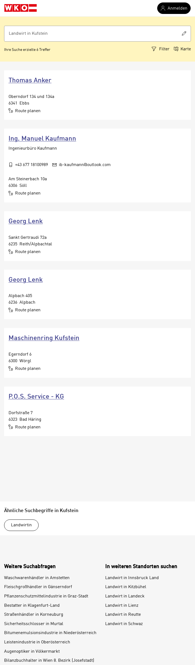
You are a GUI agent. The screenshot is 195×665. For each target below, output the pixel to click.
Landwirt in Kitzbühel (125, 587)
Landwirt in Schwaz (124, 624)
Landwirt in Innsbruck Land (132, 578)
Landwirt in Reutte (123, 614)
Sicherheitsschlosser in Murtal (33, 624)
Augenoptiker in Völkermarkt (32, 651)
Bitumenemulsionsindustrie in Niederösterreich (50, 633)
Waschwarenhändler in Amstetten (37, 578)
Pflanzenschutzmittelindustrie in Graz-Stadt (46, 596)
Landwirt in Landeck (125, 596)
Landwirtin (21, 525)
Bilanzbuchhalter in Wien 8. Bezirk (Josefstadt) (49, 660)
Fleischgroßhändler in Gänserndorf (38, 587)
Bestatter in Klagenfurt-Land (32, 605)
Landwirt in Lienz (121, 605)
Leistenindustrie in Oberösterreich (37, 642)
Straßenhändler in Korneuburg (33, 614)
